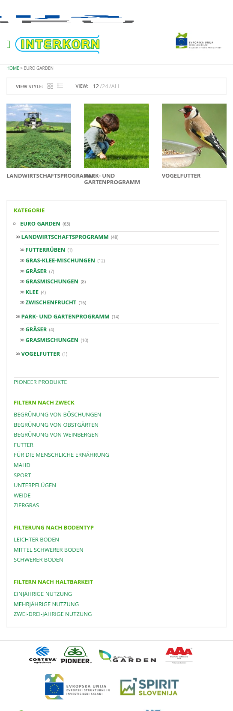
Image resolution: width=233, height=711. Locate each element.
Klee (32, 292)
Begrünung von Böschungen (58, 414)
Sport (22, 475)
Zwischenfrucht (50, 302)
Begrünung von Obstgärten (56, 424)
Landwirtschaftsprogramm (64, 237)
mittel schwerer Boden (49, 549)
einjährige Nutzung (43, 594)
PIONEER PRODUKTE (40, 382)
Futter (23, 445)
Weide (22, 495)
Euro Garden (40, 223)
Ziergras (26, 505)
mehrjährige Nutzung (46, 604)
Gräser (36, 271)
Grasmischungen (51, 281)
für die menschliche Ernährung (61, 454)
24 (105, 86)
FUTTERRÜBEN (45, 249)
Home (12, 68)
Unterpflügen (35, 485)
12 (96, 86)
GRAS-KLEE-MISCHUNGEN (60, 260)
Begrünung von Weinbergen (56, 434)
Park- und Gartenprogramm (65, 316)
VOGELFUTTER (40, 353)
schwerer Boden (38, 559)
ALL (116, 86)
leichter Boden (36, 539)
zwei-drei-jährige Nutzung (53, 614)
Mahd (22, 465)
